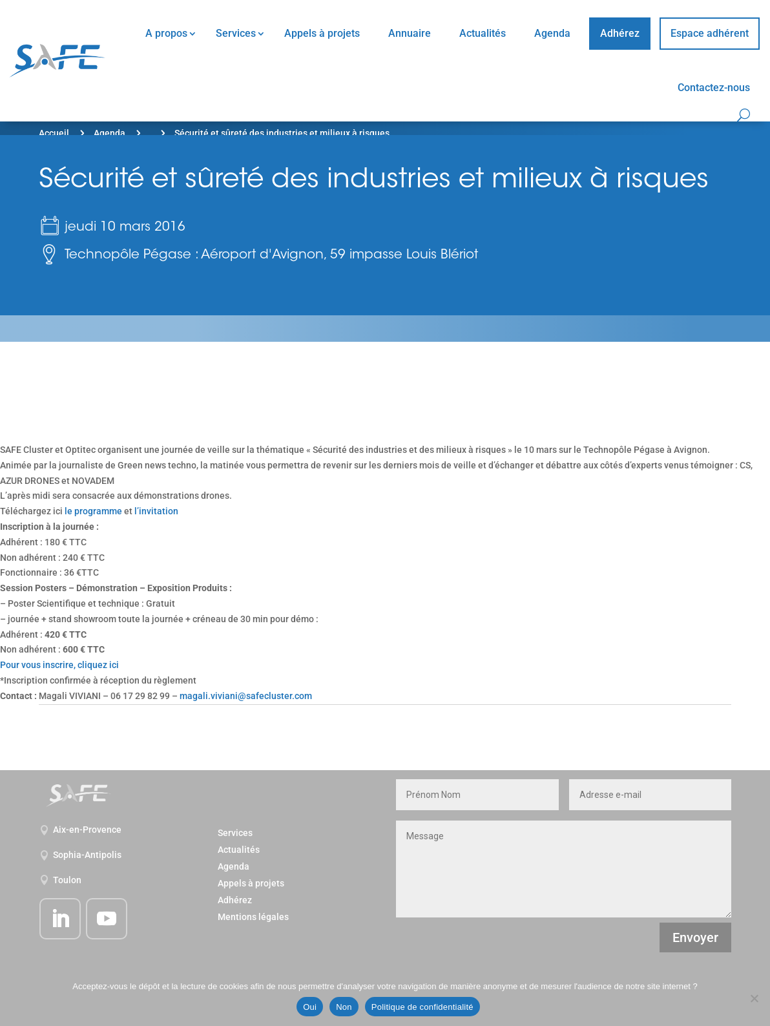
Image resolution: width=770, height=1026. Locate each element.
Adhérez (620, 33)
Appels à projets (322, 33)
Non (344, 1007)
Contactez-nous (714, 87)
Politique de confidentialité (422, 1007)
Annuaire (409, 33)
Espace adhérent (710, 33)
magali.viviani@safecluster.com (246, 696)
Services (236, 33)
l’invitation (156, 511)
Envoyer (695, 937)
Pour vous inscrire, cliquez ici (59, 665)
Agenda (552, 33)
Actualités (482, 33)
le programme (93, 511)
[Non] (753, 998)
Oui (310, 1007)
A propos (166, 33)
